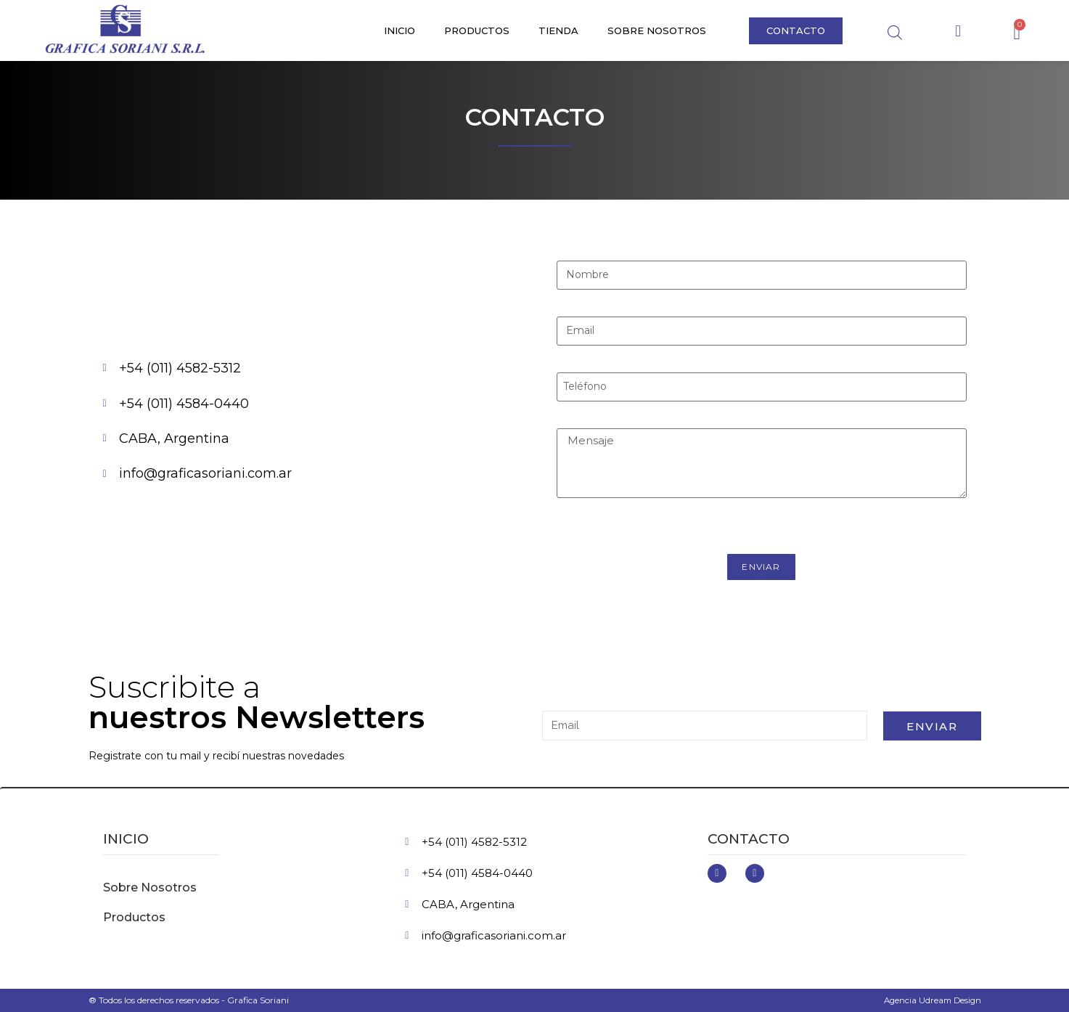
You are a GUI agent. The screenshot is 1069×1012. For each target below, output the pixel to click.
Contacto (749, 839)
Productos (476, 30)
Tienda (558, 30)
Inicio (399, 30)
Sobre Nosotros (656, 30)
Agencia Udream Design (930, 1000)
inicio (126, 839)
